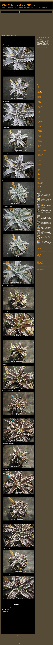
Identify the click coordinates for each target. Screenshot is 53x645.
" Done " (42, 225)
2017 (38, 91)
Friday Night (40, 132)
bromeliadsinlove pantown (40, 264)
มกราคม (39, 183)
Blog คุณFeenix (39, 256)
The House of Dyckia (40, 261)
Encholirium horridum (18, 607)
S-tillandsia (38, 255)
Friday (39, 116)
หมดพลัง (39, 117)
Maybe (39, 120)
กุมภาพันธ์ (39, 182)
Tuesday (39, 175)
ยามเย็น (39, 112)
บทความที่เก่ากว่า (31, 635)
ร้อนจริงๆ (39, 169)
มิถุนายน (39, 100)
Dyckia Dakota (12, 607)
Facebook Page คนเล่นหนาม (41, 269)
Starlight (39, 136)
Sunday (39, 111)
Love (39, 115)
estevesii (39, 140)
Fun (38, 159)
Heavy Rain (40, 125)
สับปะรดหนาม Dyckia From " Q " (19, 4)
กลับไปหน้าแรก (4, 12)
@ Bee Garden (40, 151)
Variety (39, 165)
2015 (38, 186)
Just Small (39, 145)
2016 (38, 185)
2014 (38, 187)
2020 (38, 87)
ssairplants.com (39, 268)
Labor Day (39, 178)
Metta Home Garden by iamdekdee (42, 248)
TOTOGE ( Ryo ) (39, 254)
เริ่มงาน (39, 170)
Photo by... (39, 146)
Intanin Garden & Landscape (41, 249)
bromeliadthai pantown (40, 263)
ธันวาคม (39, 92)
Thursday (39, 135)
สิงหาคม (39, 97)
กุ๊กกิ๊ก (39, 122)
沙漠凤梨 (26, 607)
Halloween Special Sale (44, 215)
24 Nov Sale (42, 193)
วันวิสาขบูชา (40, 155)
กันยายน (39, 96)
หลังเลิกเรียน (40, 141)
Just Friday (39, 149)
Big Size (39, 139)
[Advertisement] (9, 24)
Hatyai (39, 156)
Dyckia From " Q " (6, 45)
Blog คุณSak (38, 257)
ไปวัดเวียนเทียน (40, 154)
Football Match (40, 131)
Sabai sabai (40, 102)
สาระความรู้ (10, 12)
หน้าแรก (18, 635)
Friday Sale (42, 198)
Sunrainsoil (38, 253)
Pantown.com (39, 262)
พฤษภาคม (40, 101)
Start (39, 174)
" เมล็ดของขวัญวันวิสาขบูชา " (45, 240)
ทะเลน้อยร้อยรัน (31, 12)
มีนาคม (39, 181)
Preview (42, 209)
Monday (39, 108)
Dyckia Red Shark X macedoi (45, 235)
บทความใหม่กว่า (5, 635)
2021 (38, 86)
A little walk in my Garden (42, 150)
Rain (39, 127)
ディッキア (22, 607)
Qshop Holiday (40, 103)
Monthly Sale (42, 204)
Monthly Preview (40, 106)
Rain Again (39, 107)
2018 (38, 90)
